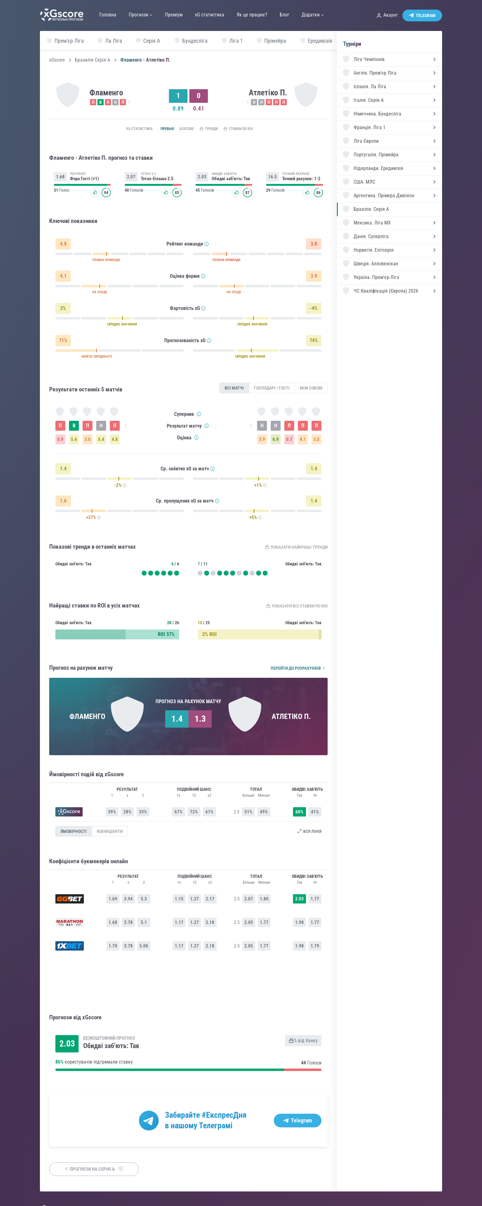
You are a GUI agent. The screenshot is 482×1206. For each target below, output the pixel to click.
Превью (158, 129)
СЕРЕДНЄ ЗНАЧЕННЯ (122, 326)
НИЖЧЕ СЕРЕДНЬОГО (96, 358)
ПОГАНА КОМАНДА (227, 261)
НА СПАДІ (99, 293)
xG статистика (126, 129)
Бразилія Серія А (92, 60)
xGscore (57, 60)
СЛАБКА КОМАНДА (106, 261)
